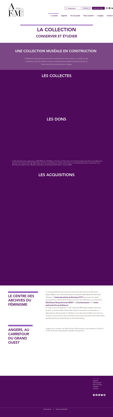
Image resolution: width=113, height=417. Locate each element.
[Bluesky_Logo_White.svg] (102, 395)
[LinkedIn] (99, 395)
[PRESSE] (87, 8)
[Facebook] (109, 8)
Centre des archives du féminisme (66, 297)
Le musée (96, 379)
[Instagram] (107, 8)
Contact (95, 389)
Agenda (95, 381)
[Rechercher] (72, 8)
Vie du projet (97, 383)
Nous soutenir (97, 385)
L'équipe (95, 387)
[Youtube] (105, 395)
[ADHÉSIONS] (98, 8)
